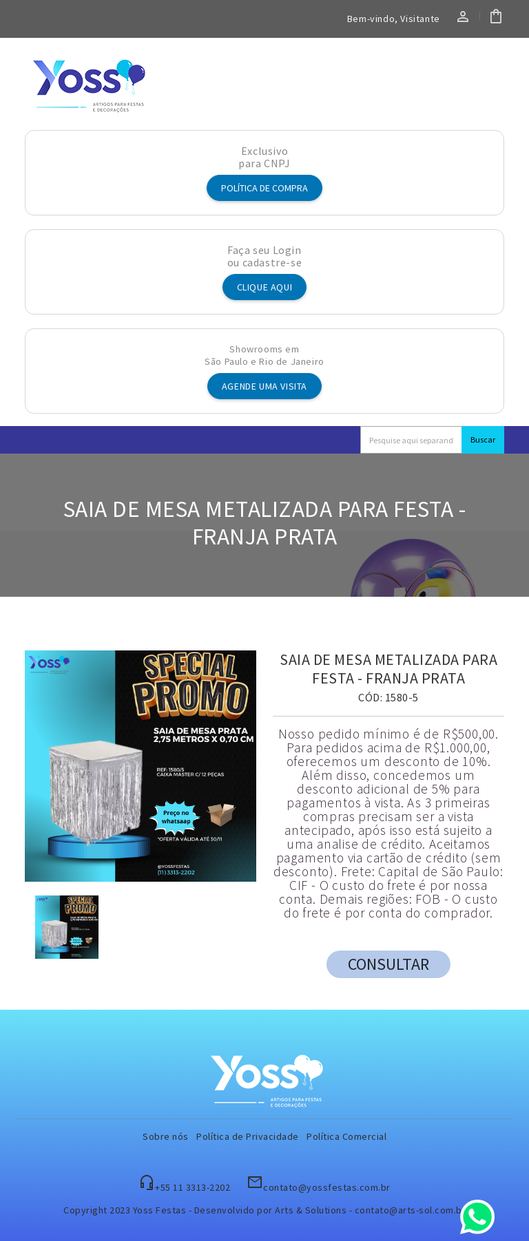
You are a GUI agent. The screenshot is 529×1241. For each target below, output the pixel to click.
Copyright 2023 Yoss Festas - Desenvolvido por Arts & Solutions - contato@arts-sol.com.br (264, 1210)
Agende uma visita (264, 386)
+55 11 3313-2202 (192, 1187)
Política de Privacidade (247, 1136)
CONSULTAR (388, 964)
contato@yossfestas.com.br (327, 1187)
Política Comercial (346, 1136)
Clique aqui (265, 287)
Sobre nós (166, 1136)
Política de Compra (264, 188)
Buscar (482, 439)
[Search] (411, 440)
